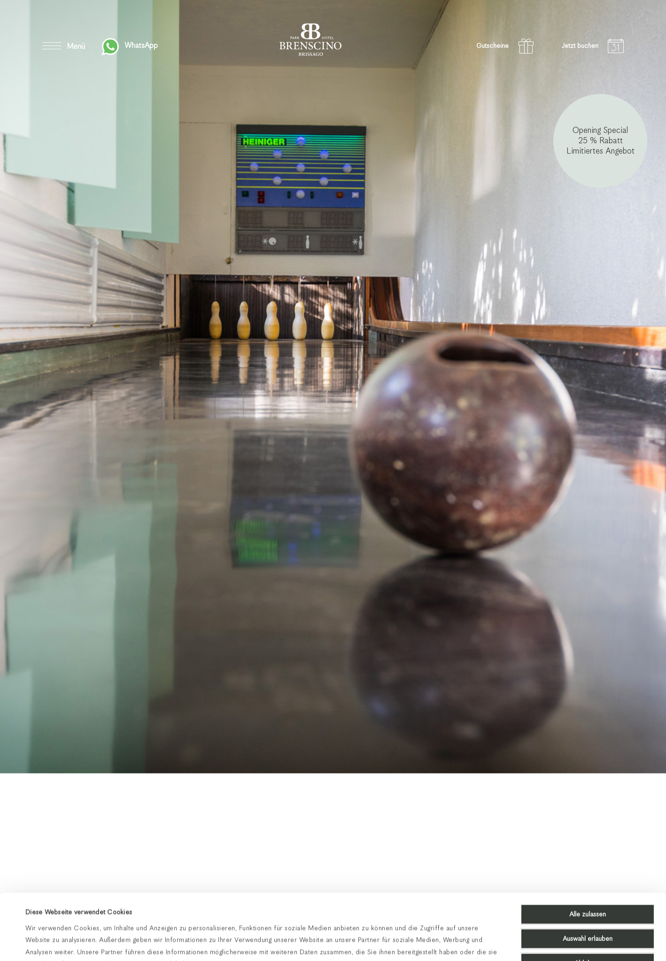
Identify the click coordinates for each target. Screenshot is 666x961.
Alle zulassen (587, 852)
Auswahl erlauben (587, 877)
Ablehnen (587, 901)
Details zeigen (381, 942)
